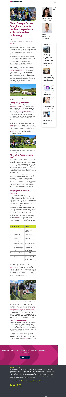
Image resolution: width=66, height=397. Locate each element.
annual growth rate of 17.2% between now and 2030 (22, 69)
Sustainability (13, 43)
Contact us (26, 338)
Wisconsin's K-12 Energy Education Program (22, 105)
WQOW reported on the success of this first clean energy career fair (23, 309)
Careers (12, 381)
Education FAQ (20, 381)
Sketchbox (12, 267)
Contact (41, 381)
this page (20, 335)
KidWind (17, 217)
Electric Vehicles (28, 41)
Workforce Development (17, 41)
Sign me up (25, 357)
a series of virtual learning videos (26, 111)
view (49, 56)
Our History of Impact (31, 381)
